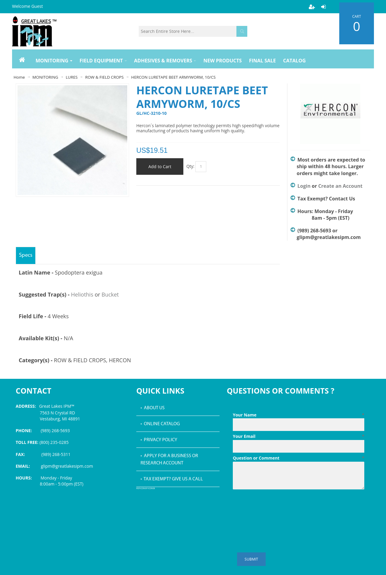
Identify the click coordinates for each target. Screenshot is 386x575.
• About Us (153, 408)
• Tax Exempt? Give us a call (172, 479)
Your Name (298, 415)
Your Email (298, 436)
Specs (25, 255)
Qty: (190, 166)
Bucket (110, 294)
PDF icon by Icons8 (145, 489)
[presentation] (278, 506)
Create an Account (340, 186)
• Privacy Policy (159, 440)
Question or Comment (298, 458)
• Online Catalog (160, 424)
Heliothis (82, 294)
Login (303, 186)
